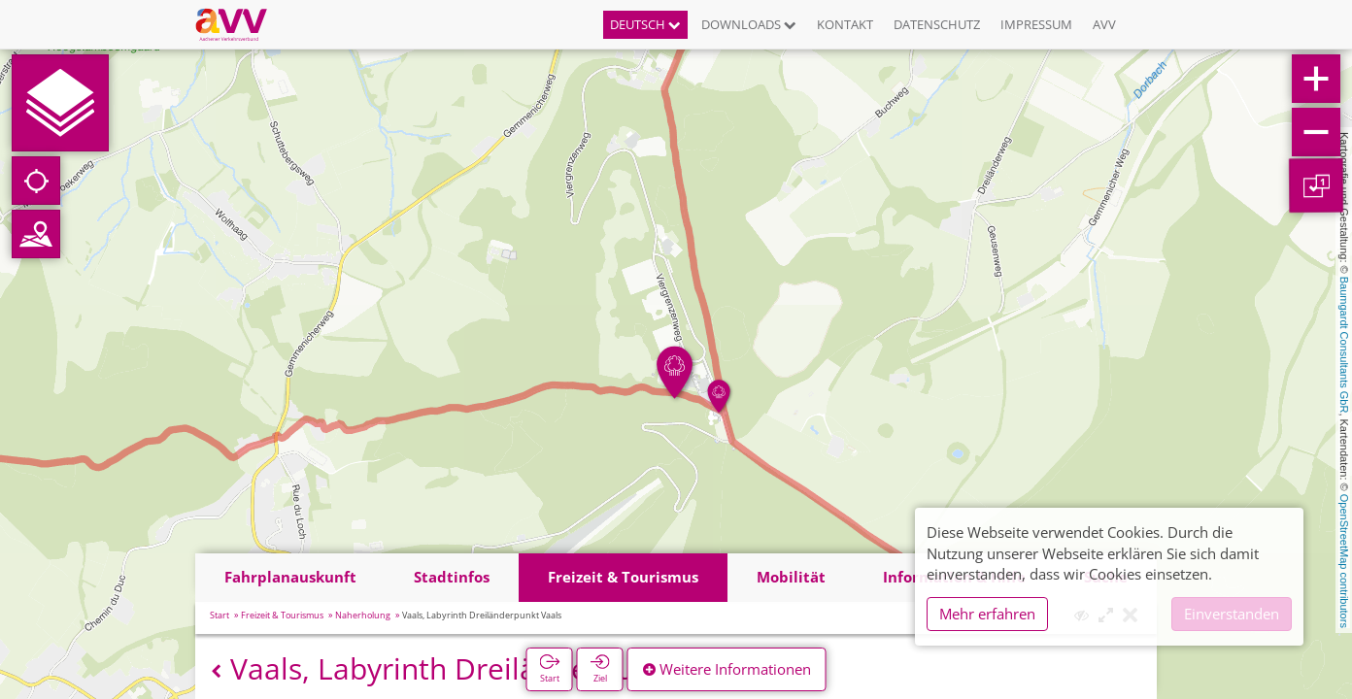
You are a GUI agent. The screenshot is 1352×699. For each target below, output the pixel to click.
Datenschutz (937, 24)
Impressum (1036, 24)
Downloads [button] (748, 24)
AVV (1104, 24)
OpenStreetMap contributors (1344, 561)
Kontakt (845, 24)
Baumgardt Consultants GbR (1344, 345)
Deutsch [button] (645, 24)
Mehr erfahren (987, 613)
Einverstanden (1231, 613)
